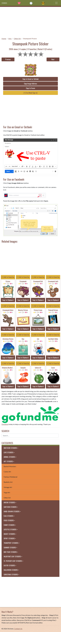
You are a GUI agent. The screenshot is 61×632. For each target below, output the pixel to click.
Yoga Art (7, 492)
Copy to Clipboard (7, 300)
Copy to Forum (30, 88)
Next (52, 59)
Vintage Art (8, 487)
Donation (5, 424)
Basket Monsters (10, 466)
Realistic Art (8, 482)
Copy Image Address (30, 83)
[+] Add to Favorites (7, 277)
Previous (8, 59)
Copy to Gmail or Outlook (30, 79)
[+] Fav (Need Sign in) (30, 93)
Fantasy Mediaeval (10, 477)
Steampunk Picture (30, 39)
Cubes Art (7, 472)
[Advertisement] (30, 21)
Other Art (17, 39)
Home (4, 39)
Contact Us (18, 629)
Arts (10, 39)
